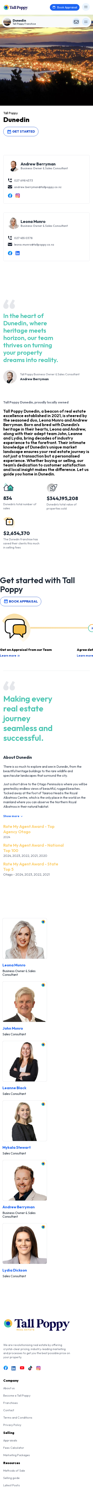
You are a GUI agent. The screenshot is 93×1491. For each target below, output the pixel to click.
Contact (8, 1410)
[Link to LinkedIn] (13, 1368)
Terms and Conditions (17, 1417)
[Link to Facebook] (5, 1367)
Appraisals (10, 1440)
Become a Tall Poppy (16, 1395)
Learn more (10, 655)
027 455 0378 (20, 238)
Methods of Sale (14, 1470)
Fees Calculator (13, 1448)
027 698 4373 (20, 180)
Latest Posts (11, 1485)
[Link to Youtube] (22, 1367)
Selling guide (11, 1478)
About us (9, 1388)
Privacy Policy (12, 1425)
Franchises (10, 1403)
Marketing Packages (16, 1455)
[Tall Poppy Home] (21, 7)
